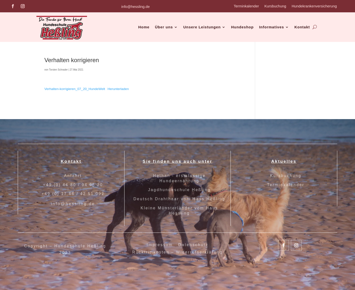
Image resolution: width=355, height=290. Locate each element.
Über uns (164, 27)
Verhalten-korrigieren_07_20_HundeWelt (74, 89)
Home (144, 27)
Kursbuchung (275, 6)
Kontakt (302, 27)
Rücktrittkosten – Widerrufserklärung (177, 252)
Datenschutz (193, 245)
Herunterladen (118, 89)
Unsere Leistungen (202, 27)
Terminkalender (246, 6)
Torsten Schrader (58, 69)
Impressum (160, 245)
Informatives (271, 27)
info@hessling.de (135, 6)
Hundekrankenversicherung (314, 6)
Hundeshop (242, 27)
